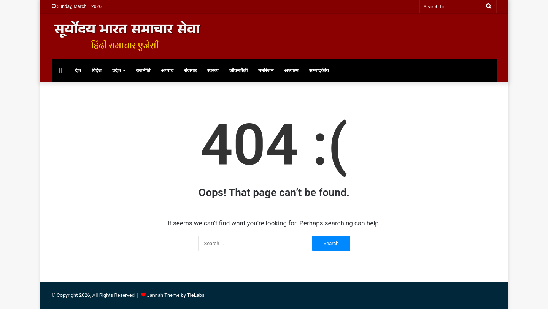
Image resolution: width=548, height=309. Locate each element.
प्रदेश (116, 70)
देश (78, 70)
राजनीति (143, 70)
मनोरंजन (265, 70)
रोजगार (190, 70)
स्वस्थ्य (213, 70)
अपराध (167, 70)
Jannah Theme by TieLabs (175, 295)
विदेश (97, 70)
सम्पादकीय (319, 70)
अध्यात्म (291, 70)
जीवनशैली (238, 70)
